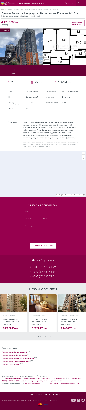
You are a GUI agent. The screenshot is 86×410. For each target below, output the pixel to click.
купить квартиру (29, 378)
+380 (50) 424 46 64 (44, 271)
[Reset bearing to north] (83, 158)
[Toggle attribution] (84, 195)
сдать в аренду (52, 383)
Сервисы (38, 394)
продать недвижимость (34, 383)
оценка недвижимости (70, 383)
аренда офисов (56, 381)
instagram (78, 400)
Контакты (56, 394)
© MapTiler (64, 195)
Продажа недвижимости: (11, 378)
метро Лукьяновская (70, 91)
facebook (83, 400)
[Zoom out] (83, 155)
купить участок (59, 378)
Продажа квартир (13, 9)
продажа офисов (74, 378)
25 (39, 91)
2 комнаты (66, 97)
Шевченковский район (27, 9)
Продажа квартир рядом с (18, 358)
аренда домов (41, 381)
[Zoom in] (83, 153)
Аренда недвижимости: (11, 381)
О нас (31, 394)
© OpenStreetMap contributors (75, 195)
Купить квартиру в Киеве (40, 401)
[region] (43, 174)
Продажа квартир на (14, 355)
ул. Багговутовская (42, 9)
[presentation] (39, 234)
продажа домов (44, 378)
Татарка (5, 16)
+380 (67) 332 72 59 (44, 276)
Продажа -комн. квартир (10, 364)
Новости (47, 394)
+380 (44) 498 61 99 (44, 267)
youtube (73, 400)
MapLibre (58, 195)
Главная (3, 9)
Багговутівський (32, 97)
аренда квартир (27, 381)
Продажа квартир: (16, 361)
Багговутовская (32, 91)
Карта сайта (53, 401)
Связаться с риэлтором (77, 23)
